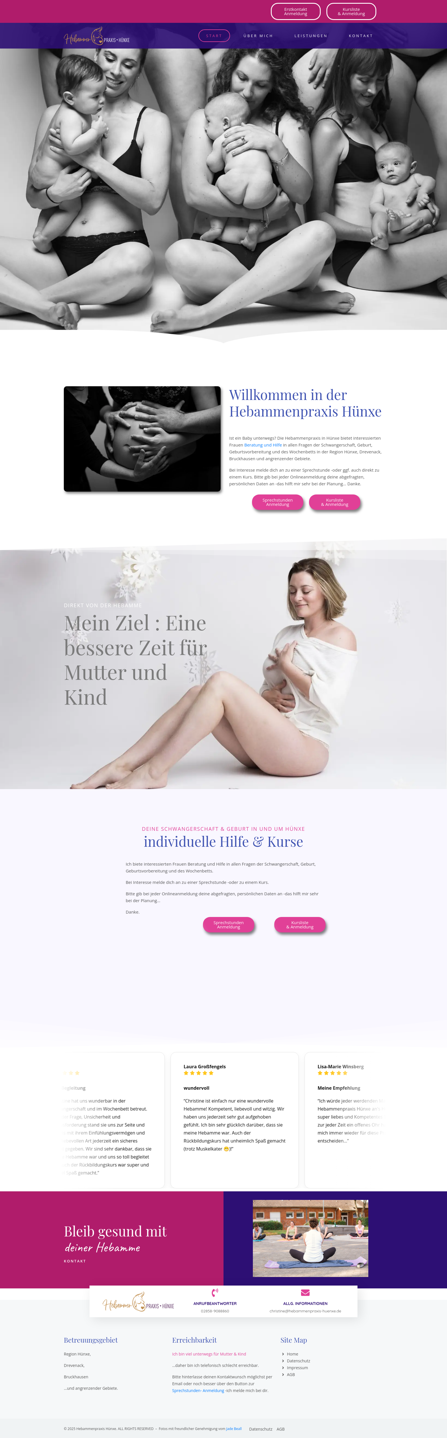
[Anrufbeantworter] (215, 1292)
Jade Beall (233, 1428)
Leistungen (311, 35)
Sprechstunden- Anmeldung (198, 1390)
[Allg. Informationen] (305, 1292)
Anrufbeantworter (215, 1303)
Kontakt (361, 35)
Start (214, 35)
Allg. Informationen (305, 1303)
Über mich (258, 35)
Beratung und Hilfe (263, 445)
